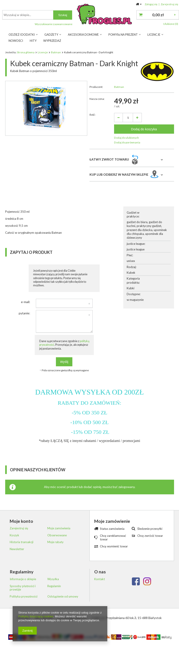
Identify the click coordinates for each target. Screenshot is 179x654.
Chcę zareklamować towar (113, 537)
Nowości (16, 40)
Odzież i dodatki (22, 34)
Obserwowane (57, 535)
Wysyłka (53, 579)
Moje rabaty (55, 542)
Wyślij (64, 362)
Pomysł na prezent (123, 34)
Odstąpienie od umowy (62, 596)
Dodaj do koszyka (144, 129)
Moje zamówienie (112, 521)
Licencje (153, 34)
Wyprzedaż (52, 40)
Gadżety (51, 34)
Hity (33, 40)
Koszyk (14, 535)
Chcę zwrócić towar (150, 535)
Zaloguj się (151, 4)
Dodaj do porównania (127, 142)
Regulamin (54, 586)
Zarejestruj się (169, 4)
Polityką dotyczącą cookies (35, 616)
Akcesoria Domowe (83, 34)
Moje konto (21, 521)
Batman (56, 52)
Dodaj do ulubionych (126, 137)
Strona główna (25, 52)
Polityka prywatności (23, 596)
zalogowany (126, 487)
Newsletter (17, 549)
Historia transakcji (21, 542)
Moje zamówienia (58, 528)
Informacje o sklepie (23, 579)
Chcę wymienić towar (114, 546)
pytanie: (24, 313)
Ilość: (93, 114)
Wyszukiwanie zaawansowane (113, 24)
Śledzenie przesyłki (149, 528)
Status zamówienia (112, 528)
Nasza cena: (97, 98)
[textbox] (87, 14)
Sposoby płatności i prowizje (23, 587)
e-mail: (25, 302)
